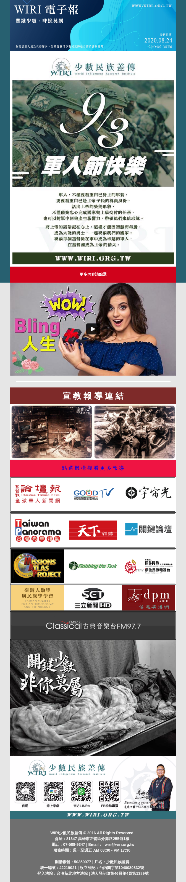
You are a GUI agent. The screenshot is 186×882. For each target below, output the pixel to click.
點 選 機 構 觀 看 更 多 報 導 (93, 468)
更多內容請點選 (93, 274)
